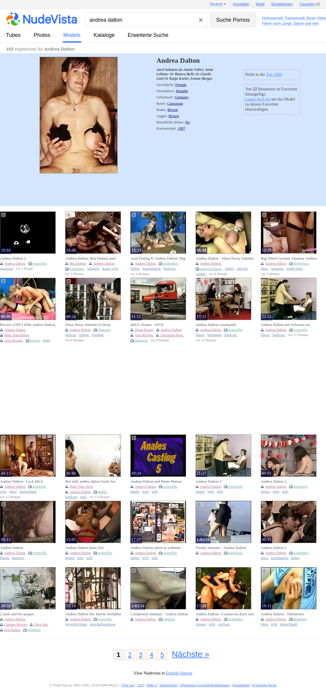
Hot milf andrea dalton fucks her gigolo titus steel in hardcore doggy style (92, 481)
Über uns (128, 685)
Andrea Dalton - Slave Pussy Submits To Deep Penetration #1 (225, 258)
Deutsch (216, 4)
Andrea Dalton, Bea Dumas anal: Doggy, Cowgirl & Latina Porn (90, 258)
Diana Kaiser (144, 330)
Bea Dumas (77, 263)
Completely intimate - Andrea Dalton (159, 614)
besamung (215, 335)
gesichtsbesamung (102, 624)
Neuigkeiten (241, 685)
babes (295, 558)
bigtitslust (235, 553)
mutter (229, 269)
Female (181, 85)
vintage (201, 274)
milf (83, 497)
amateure (6, 269)
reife (3, 492)
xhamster (104, 330)
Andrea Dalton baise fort (84, 547)
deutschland (27, 492)
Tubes (13, 35)
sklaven (242, 269)
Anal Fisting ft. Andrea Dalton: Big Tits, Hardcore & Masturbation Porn (158, 258)
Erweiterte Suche (148, 35)
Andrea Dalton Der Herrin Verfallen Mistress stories (93, 614)
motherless (301, 263)
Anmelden (241, 4)
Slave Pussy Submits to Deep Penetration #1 (87, 324)
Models (72, 35)
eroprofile (39, 263)
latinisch (93, 269)
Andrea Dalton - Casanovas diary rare (225, 614)
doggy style (110, 269)
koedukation (279, 558)
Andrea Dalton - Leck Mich (21, 481)
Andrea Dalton (14, 263)
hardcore (169, 269)
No (187, 122)
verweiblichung (76, 624)
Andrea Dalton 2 (13, 258)
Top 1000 (274, 74)
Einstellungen (282, 4)
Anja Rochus (13, 340)
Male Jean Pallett (16, 335)
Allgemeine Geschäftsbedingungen (205, 685)
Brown (172, 110)
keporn (35, 340)
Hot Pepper (12, 630)
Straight (182, 91)
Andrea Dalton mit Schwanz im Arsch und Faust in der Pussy (285, 324)
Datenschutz (168, 685)
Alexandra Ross (171, 335)
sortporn (169, 619)
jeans (46, 340)
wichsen (224, 624)
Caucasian (175, 103)
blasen (200, 335)
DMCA (151, 685)
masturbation (151, 269)
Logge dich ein (257, 99)
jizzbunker (76, 269)
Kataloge (104, 35)
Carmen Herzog (15, 624)
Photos (42, 35)
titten (264, 269)
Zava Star (41, 624)
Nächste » (190, 654)
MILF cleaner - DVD (146, 324)
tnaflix (102, 492)
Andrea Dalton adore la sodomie (155, 547)
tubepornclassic (211, 269)
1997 (181, 128)
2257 (140, 685)
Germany (182, 97)
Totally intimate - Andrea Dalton (221, 547)
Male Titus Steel (81, 486)
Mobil (260, 4)
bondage (98, 335)
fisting (134, 269)
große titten (295, 269)
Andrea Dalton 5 (209, 481)
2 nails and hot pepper (17, 614)
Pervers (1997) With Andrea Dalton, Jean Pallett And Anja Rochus (28, 324)
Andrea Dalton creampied (215, 324)
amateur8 (39, 486)
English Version (179, 673)
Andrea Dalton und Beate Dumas (156, 481)
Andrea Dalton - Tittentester (282, 614)
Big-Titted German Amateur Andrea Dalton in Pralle (289, 258)
